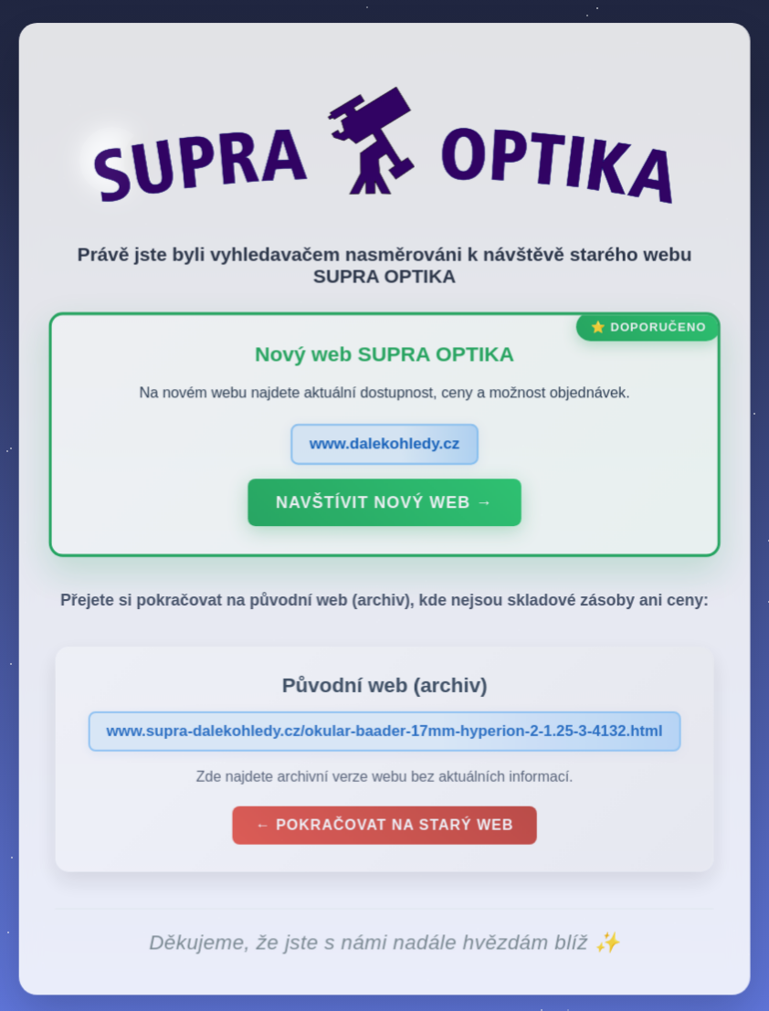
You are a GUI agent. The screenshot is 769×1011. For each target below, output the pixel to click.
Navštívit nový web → (384, 506)
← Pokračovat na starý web (384, 829)
